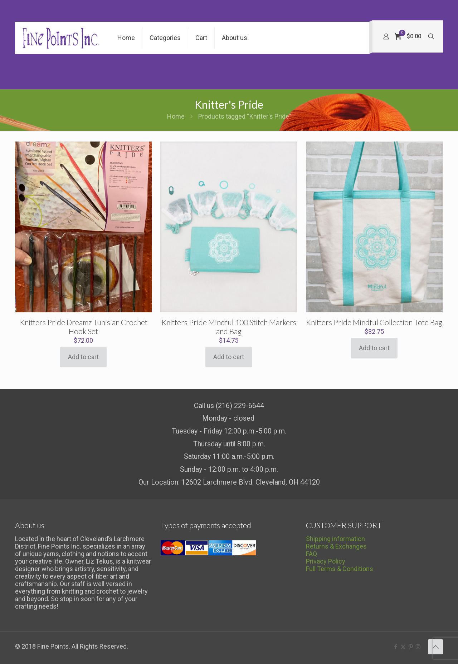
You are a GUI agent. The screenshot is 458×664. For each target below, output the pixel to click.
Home (176, 116)
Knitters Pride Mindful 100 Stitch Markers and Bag (228, 327)
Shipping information (335, 538)
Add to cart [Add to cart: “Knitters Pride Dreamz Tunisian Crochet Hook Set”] (83, 357)
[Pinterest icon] (410, 647)
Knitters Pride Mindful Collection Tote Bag (374, 322)
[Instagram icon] (418, 647)
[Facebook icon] (395, 647)
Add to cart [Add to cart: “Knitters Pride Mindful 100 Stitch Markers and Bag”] (228, 357)
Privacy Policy (325, 561)
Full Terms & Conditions (339, 569)
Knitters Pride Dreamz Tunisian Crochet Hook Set (83, 327)
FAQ (311, 554)
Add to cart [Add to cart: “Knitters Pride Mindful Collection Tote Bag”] (374, 348)
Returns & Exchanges (336, 546)
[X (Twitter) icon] (403, 647)
